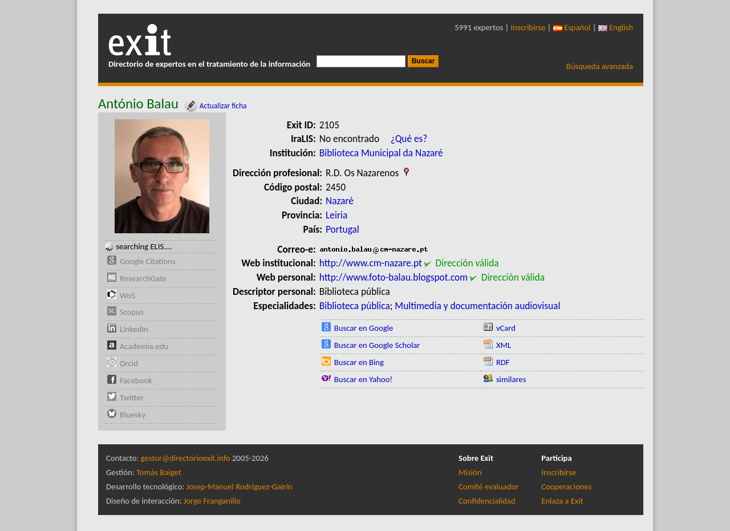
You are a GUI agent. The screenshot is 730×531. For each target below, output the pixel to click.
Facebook (136, 380)
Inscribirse (528, 27)
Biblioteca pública (354, 305)
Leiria (336, 215)
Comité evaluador (488, 486)
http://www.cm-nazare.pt (370, 263)
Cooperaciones (566, 486)
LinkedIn (134, 329)
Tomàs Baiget (158, 472)
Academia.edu (144, 346)
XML (503, 345)
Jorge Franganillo (212, 501)
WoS (127, 295)
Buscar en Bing (359, 362)
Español (572, 27)
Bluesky (132, 415)
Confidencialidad (487, 501)
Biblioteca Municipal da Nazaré (381, 153)
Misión (470, 472)
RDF (503, 362)
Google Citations (148, 261)
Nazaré (340, 200)
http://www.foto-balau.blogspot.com (393, 277)
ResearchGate (143, 278)
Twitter (132, 397)
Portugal (342, 229)
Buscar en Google (364, 328)
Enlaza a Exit (562, 501)
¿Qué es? (409, 138)
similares (511, 379)
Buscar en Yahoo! (363, 379)
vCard (506, 328)
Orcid (129, 363)
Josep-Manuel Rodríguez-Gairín (239, 486)
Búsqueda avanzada (599, 66)
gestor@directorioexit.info (185, 458)
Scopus (132, 312)
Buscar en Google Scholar (377, 345)
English (615, 27)
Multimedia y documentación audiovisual (477, 305)
